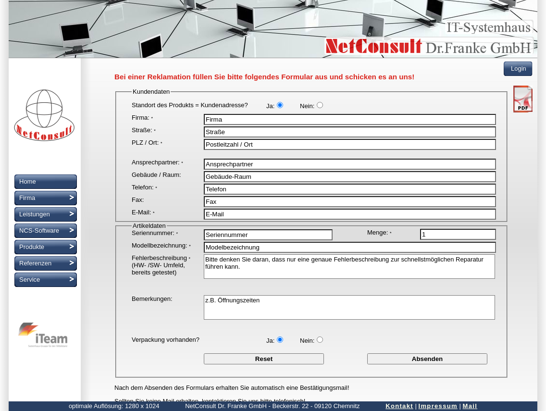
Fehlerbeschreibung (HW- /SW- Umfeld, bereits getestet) (161, 265)
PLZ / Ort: (147, 142)
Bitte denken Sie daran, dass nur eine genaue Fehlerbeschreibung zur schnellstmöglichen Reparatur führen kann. (349, 266)
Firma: (142, 117)
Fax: (138, 199)
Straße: (144, 130)
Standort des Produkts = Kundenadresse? (190, 105)
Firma (27, 197)
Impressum (438, 406)
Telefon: (144, 187)
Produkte (31, 246)
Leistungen (34, 214)
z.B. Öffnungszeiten (349, 307)
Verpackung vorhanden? (165, 339)
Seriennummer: (155, 233)
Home (27, 181)
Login (518, 68)
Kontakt (399, 406)
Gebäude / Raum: (156, 174)
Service (29, 279)
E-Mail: (143, 212)
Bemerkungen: (152, 298)
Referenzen (35, 263)
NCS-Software (39, 230)
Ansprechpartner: (157, 162)
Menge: (379, 232)
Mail (470, 406)
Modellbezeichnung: (161, 245)
